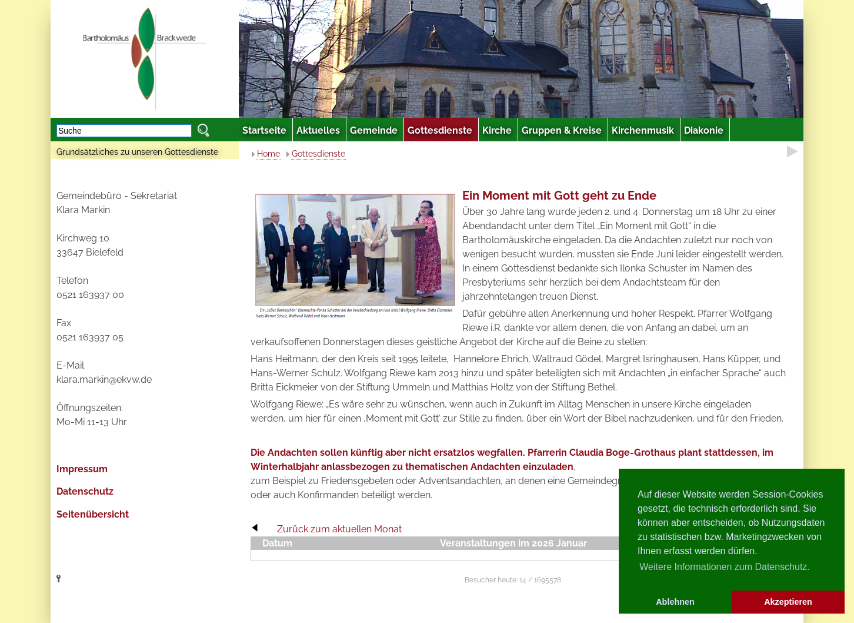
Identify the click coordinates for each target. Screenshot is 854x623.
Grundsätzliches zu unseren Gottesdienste (137, 152)
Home (268, 153)
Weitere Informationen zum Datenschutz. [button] (724, 567)
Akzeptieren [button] (788, 602)
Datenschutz (85, 491)
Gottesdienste (318, 153)
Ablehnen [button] (675, 602)
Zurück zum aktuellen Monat (339, 529)
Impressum (82, 469)
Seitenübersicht (92, 514)
